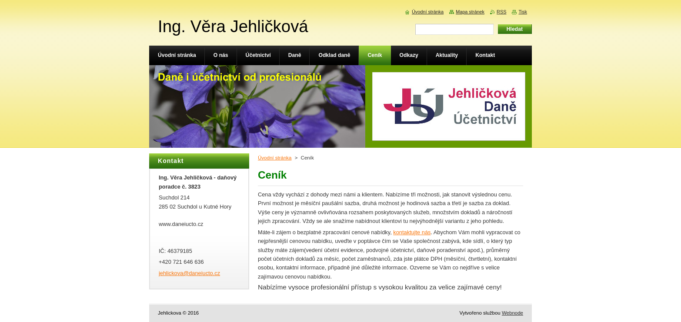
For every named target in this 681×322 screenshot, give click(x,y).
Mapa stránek (470, 11)
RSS (501, 11)
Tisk (522, 11)
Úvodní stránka (274, 157)
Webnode (512, 312)
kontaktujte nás (412, 232)
